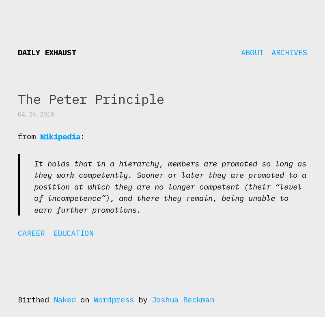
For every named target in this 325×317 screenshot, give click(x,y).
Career (31, 233)
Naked (65, 299)
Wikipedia (60, 136)
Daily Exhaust (47, 52)
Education (73, 233)
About (252, 52)
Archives (289, 52)
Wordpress (114, 299)
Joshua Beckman (183, 299)
